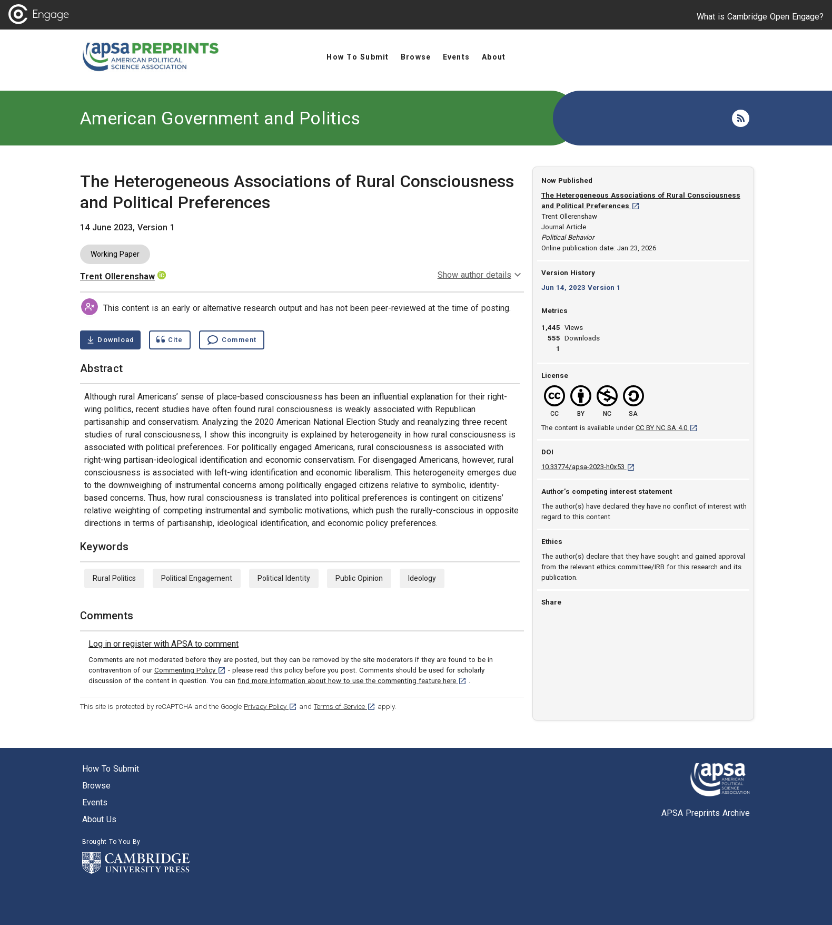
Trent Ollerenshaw (117, 276)
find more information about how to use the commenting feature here (352, 681)
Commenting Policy (190, 670)
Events (94, 802)
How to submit (110, 769)
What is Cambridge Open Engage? (760, 17)
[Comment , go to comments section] (231, 339)
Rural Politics (114, 578)
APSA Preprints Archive (705, 813)
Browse (96, 786)
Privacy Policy (270, 706)
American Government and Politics (220, 118)
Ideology (422, 578)
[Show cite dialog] (169, 339)
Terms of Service (344, 706)
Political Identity (283, 578)
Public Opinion (359, 578)
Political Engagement (196, 578)
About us (99, 819)
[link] (163, 644)
